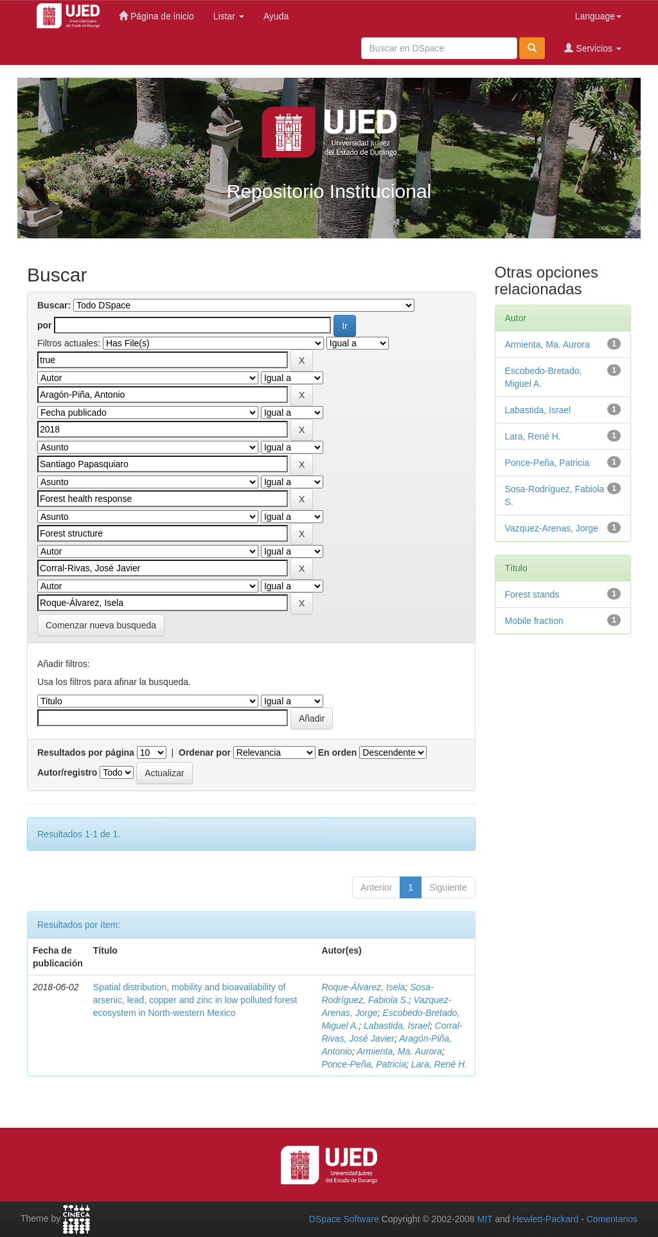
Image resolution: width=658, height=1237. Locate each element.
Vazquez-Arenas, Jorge (551, 528)
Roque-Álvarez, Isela (363, 987)
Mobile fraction (534, 621)
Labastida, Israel (397, 1025)
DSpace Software (344, 1219)
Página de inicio (156, 15)
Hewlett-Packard (545, 1219)
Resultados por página (85, 752)
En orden (337, 752)
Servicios (592, 47)
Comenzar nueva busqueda (101, 625)
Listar (228, 16)
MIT (484, 1219)
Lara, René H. (439, 1064)
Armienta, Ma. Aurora (399, 1051)
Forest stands (532, 594)
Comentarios (612, 1219)
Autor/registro (67, 772)
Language (598, 16)
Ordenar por (205, 752)
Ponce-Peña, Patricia (363, 1064)
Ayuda (276, 16)
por (44, 325)
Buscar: (54, 305)
